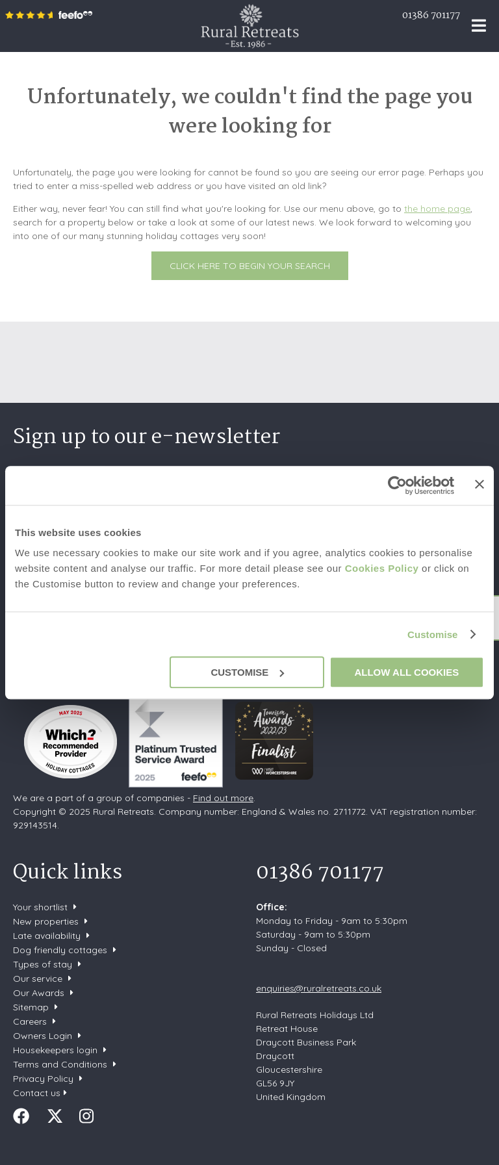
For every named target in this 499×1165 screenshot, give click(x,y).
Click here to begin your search (250, 266)
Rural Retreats (249, 26)
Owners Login (42, 1036)
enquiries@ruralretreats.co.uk (318, 988)
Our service (37, 978)
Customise (432, 634)
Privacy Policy (43, 1078)
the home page (437, 208)
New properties (47, 921)
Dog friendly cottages (60, 950)
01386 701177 (431, 15)
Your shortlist (40, 907)
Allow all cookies (406, 672)
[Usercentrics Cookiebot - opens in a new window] (397, 485)
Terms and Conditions (60, 1064)
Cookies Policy (382, 568)
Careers (30, 1021)
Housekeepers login (55, 1050)
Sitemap (31, 1007)
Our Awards (38, 993)
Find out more (223, 798)
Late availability (47, 935)
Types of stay (42, 964)
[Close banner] (479, 484)
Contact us (36, 1093)
